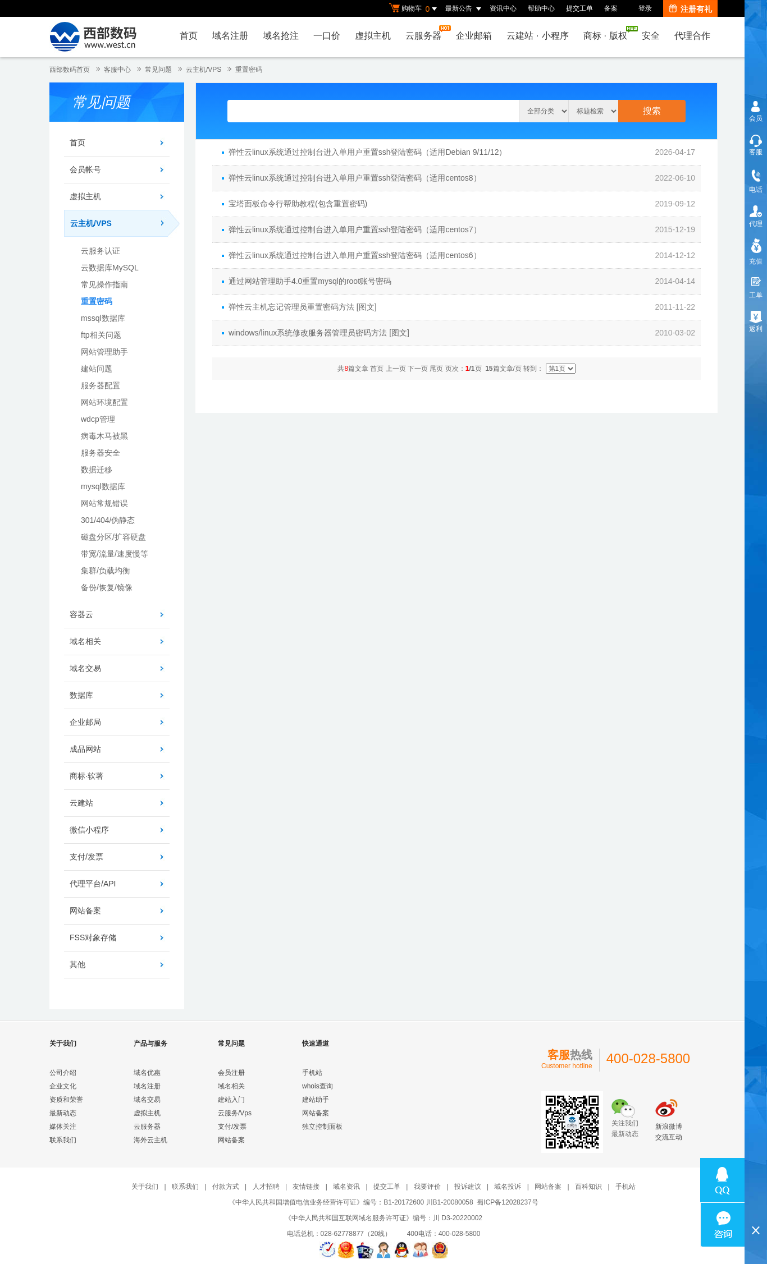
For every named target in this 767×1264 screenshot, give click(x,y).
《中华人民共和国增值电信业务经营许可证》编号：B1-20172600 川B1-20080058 (351, 1202)
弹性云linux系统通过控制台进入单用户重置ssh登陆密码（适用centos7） (355, 229)
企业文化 (62, 1086)
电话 (756, 190)
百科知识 (588, 1187)
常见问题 (158, 69)
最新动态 (62, 1113)
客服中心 (117, 69)
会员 (756, 118)
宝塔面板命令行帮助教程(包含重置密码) (298, 203)
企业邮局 (85, 722)
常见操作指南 (104, 284)
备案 (611, 8)
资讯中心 (503, 8)
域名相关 (85, 641)
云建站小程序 (537, 35)
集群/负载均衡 (105, 570)
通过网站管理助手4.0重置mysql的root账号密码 (310, 281)
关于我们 (144, 1187)
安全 (651, 35)
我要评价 (427, 1187)
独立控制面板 (322, 1126)
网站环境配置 (104, 402)
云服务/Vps (235, 1113)
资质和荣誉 (66, 1100)
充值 (756, 261)
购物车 (414, 9)
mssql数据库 (103, 318)
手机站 (312, 1073)
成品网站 (85, 748)
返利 (756, 329)
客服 (756, 152)
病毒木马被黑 (104, 435)
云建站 (81, 802)
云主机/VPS (203, 69)
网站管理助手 (104, 351)
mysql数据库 (103, 486)
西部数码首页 (69, 69)
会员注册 (231, 1073)
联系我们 (62, 1140)
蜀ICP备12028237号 (507, 1202)
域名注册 (230, 35)
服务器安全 (100, 452)
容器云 (81, 614)
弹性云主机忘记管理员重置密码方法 (291, 306)
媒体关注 (62, 1126)
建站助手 (315, 1100)
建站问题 (96, 368)
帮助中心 (541, 8)
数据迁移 (96, 469)
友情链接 (306, 1187)
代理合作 (692, 35)
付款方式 (225, 1187)
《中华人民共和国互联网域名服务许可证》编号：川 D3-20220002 (383, 1218)
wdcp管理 (98, 419)
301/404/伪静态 (108, 520)
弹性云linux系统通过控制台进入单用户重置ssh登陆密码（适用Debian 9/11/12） (368, 152)
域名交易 (85, 668)
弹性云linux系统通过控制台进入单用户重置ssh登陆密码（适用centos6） (355, 255)
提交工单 (579, 8)
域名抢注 (281, 35)
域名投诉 (507, 1187)
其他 (77, 964)
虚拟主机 (373, 35)
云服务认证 (100, 250)
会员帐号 (85, 169)
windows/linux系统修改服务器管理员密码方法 (308, 332)
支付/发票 (86, 856)
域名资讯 (346, 1187)
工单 (756, 295)
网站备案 (85, 910)
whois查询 (317, 1086)
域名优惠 (147, 1073)
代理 (756, 224)
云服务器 (426, 32)
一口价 (326, 35)
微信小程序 (89, 829)
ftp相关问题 (101, 334)
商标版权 (608, 33)
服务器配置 (100, 385)
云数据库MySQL (110, 267)
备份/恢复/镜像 (107, 587)
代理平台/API (93, 883)
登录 (645, 8)
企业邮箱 (474, 35)
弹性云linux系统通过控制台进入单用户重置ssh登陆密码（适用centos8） (355, 177)
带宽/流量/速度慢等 (114, 553)
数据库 (81, 695)
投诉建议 (467, 1187)
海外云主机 (150, 1140)
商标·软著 (86, 775)
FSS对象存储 (93, 937)
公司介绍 (62, 1073)
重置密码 (248, 69)
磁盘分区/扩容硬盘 (113, 536)
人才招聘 (266, 1187)
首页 (189, 35)
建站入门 (231, 1100)
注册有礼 (690, 8)
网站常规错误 (104, 503)
